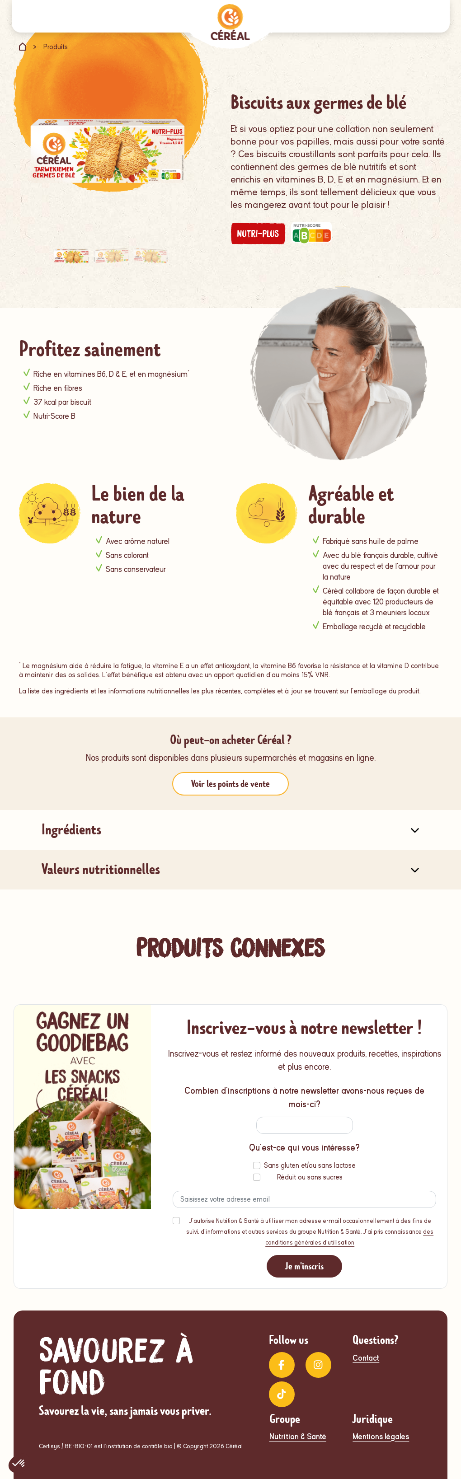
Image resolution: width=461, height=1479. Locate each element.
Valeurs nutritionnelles (101, 869)
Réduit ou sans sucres (310, 1177)
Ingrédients (71, 829)
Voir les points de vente (230, 783)
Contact (366, 1358)
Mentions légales (381, 1436)
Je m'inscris (304, 1266)
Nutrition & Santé (297, 1436)
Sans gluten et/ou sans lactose (310, 1165)
